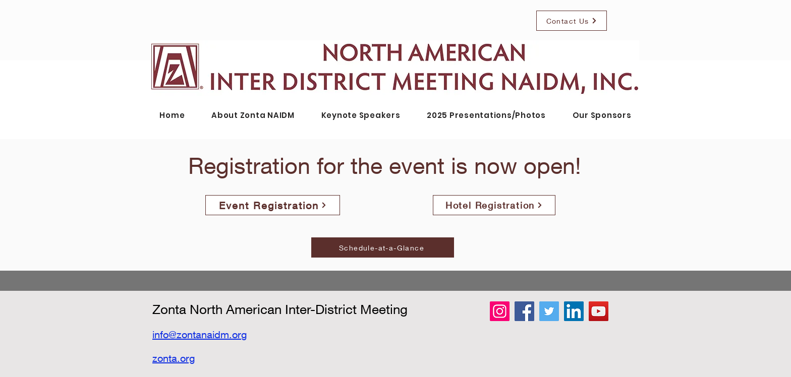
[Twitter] (549, 311)
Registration (249, 165)
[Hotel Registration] (494, 205)
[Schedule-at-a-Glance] (382, 247)
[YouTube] (598, 311)
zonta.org (173, 358)
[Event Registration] (272, 205)
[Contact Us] (571, 21)
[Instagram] (500, 311)
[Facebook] (524, 311)
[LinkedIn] (574, 311)
